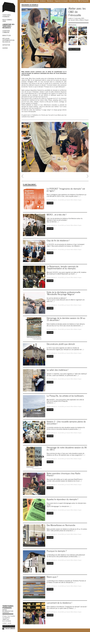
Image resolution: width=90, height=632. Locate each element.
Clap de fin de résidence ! (58, 241)
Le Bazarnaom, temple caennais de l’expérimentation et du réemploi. (62, 268)
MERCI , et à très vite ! (56, 215)
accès (9, 623)
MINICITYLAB (6, 35)
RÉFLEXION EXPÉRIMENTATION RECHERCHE (8, 40)
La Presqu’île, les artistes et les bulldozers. (65, 396)
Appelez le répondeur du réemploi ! (62, 500)
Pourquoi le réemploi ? (57, 551)
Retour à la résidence (74, 49)
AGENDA (5, 48)
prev (22, 176)
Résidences (50, 1)
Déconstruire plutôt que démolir (61, 344)
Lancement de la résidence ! (59, 603)
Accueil (22, 1)
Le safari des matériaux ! (57, 370)
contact (4, 623)
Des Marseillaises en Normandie (61, 526)
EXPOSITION (6, 45)
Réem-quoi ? (52, 577)
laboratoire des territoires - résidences (36, 1)
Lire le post (50, 203)
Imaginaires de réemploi (61, 1)
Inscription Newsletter (9, 626)
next (87, 176)
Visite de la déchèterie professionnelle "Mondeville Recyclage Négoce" (63, 294)
